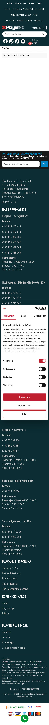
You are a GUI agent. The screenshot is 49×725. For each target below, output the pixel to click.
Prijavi (44, 164)
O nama (38, 3)
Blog (24, 3)
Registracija (8, 608)
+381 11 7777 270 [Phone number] (12, 298)
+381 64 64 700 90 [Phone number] (12, 531)
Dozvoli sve (24, 397)
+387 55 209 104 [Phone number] (11, 440)
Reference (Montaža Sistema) (26, 9)
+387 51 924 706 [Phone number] (11, 491)
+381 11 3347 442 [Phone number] (11, 226)
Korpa (5, 603)
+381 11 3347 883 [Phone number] (11, 237)
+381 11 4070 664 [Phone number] (11, 537)
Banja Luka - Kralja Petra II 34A (17, 480)
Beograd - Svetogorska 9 (15, 216)
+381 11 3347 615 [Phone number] (11, 231)
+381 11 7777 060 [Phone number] (12, 303)
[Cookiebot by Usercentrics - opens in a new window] (35, 308)
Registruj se (38, 21)
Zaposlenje (9, 9)
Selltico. (29, 697)
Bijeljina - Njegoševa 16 (14, 430)
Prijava (5, 613)
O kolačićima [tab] (40, 316)
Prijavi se (28, 21)
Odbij (24, 414)
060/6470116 (9, 201)
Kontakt (41, 9)
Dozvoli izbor (24, 405)
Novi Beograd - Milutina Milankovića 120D (23, 282)
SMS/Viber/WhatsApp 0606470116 (24, 15)
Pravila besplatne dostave (15, 589)
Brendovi (18, 3)
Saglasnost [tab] (8, 316)
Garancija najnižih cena (13, 647)
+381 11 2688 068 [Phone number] (11, 247)
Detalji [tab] (24, 316)
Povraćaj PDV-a (10, 568)
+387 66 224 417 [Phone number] (11, 450)
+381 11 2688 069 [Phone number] (11, 252)
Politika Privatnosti (11, 573)
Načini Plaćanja (9, 583)
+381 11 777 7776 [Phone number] (12, 293)
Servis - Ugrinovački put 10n (16, 521)
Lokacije (31, 3)
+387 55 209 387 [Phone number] (11, 445)
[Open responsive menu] (44, 28)
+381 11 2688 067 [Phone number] (11, 242)
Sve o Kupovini (9, 578)
